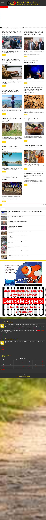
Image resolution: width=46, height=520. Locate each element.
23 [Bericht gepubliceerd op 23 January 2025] (22, 366)
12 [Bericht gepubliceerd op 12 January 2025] (42, 362)
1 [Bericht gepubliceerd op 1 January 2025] (16, 361)
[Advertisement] (23, 17)
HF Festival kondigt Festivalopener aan (15, 226)
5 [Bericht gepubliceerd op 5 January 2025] (42, 361)
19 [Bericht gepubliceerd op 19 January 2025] (42, 364)
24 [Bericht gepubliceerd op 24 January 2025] (29, 366)
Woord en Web (40, 330)
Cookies (2, 351)
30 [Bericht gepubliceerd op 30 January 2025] (22, 368)
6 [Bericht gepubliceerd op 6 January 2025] (3, 362)
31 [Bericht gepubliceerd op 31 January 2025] (29, 368)
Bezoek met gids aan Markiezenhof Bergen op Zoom (18, 250)
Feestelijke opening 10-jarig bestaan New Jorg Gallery (18, 255)
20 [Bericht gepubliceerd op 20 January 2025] (3, 366)
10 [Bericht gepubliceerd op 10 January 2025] (29, 362)
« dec (1, 369)
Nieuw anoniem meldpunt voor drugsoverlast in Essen (17, 6)
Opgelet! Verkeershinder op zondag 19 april (16, 216)
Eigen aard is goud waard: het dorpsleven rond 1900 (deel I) (19, 231)
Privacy (2, 349)
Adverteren (3, 335)
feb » (4, 369)
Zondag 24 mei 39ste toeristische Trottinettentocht (18, 236)
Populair (2, 208)
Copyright (6, 344)
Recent (7, 208)
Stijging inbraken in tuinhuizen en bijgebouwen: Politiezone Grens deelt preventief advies (25, 211)
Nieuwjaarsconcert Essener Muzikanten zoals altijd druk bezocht (8, 34)
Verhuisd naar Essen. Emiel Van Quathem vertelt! (17, 221)
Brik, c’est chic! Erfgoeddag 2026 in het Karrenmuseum (18, 245)
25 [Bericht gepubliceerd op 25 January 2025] (35, 366)
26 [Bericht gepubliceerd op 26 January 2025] (42, 366)
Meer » (2, 57)
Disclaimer (2, 347)
